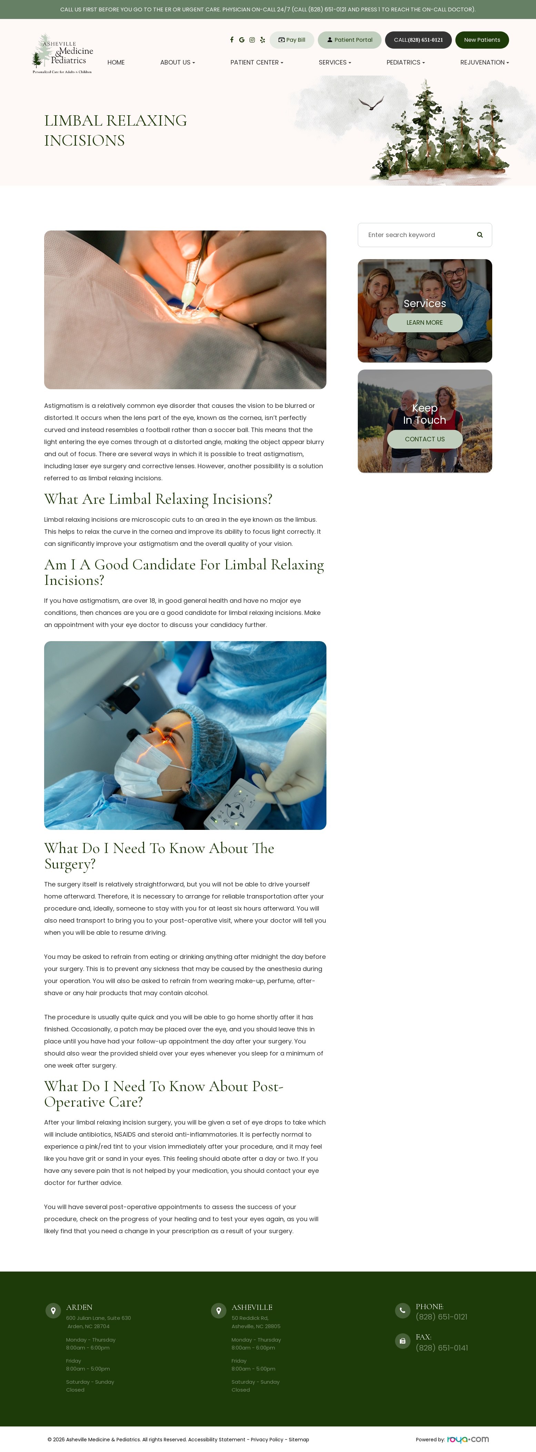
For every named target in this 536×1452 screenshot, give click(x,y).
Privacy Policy (267, 1438)
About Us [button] (177, 62)
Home (116, 62)
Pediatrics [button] (406, 62)
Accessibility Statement (216, 1438)
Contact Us (425, 439)
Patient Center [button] (257, 62)
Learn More (425, 322)
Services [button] (335, 62)
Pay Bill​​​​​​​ (295, 40)
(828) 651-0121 (327, 9)
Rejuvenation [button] (485, 62)
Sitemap (299, 1438)
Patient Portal (354, 40)
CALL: (418, 40)
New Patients (482, 40)
